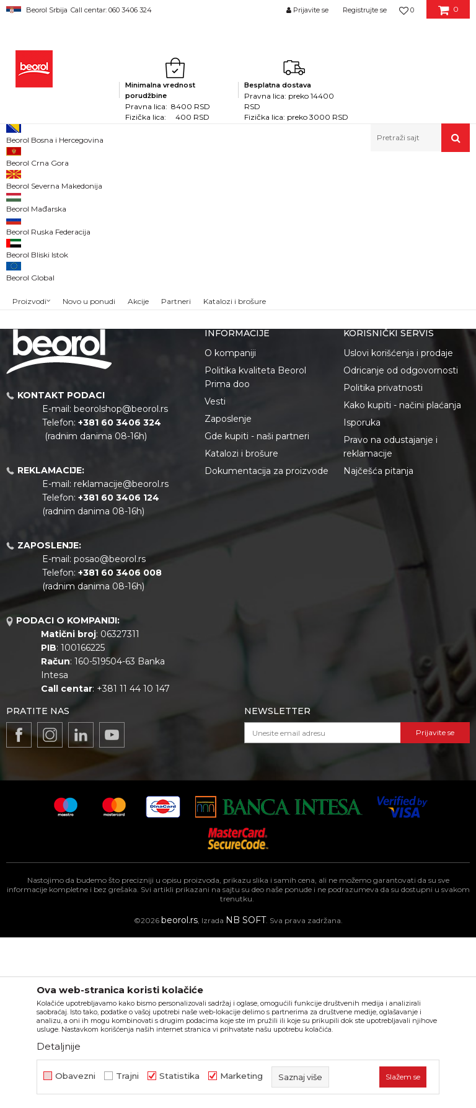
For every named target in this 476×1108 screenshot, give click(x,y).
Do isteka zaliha (47, 297)
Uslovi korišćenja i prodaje (398, 523)
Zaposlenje (228, 589)
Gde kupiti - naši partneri (257, 606)
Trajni (127, 1076)
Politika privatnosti (383, 558)
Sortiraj (317, 198)
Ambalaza (200, 178)
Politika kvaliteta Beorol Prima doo (255, 547)
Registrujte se (365, 10)
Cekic (28, 282)
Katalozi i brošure (241, 624)
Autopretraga (260, 198)
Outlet (30, 252)
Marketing (241, 1076)
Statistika (179, 1076)
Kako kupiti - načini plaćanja (402, 575)
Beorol (17, 178)
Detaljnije (59, 1046)
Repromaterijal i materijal (126, 178)
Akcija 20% (38, 267)
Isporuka (362, 593)
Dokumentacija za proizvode (266, 641)
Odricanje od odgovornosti (400, 541)
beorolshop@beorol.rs (121, 579)
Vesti (215, 572)
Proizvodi (55, 178)
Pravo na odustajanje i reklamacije (390, 617)
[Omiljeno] (406, 10)
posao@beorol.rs (110, 729)
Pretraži (56, 389)
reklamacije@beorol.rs (121, 654)
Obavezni (75, 1076)
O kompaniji (230, 523)
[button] (420, 137)
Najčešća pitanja (378, 641)
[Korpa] (448, 14)
